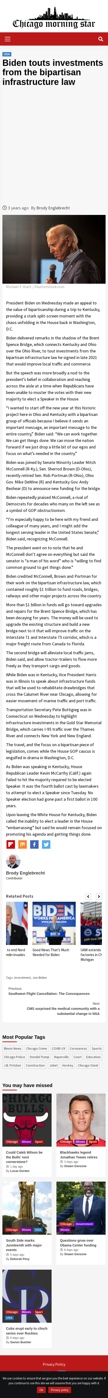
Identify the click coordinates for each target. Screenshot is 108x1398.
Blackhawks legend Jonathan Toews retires (78, 1154)
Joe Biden (39, 977)
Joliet (53, 1065)
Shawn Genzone (75, 1166)
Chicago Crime (36, 1048)
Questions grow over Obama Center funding (78, 1243)
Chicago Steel (88, 1065)
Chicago (12, 1141)
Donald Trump (39, 1057)
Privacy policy (59, 1390)
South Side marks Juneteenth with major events (24, 1245)
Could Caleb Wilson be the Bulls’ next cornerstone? (24, 1157)
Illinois (26, 1141)
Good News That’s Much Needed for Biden (51, 952)
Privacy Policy (54, 1364)
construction (35, 1065)
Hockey (67, 1065)
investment (22, 977)
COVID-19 (58, 1048)
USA (7, 54)
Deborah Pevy (19, 1259)
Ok (41, 1390)
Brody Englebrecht (53, 208)
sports (97, 1048)
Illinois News (12, 1048)
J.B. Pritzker (12, 1065)
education (93, 1057)
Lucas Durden (19, 1171)
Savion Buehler (20, 1342)
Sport (38, 1141)
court (77, 1057)
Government (84, 1224)
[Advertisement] (54, 146)
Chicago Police (14, 1057)
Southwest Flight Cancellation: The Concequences (54, 991)
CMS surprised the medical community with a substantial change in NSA (54, 1008)
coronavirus (78, 1048)
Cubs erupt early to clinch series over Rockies (26, 1331)
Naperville (61, 1057)
